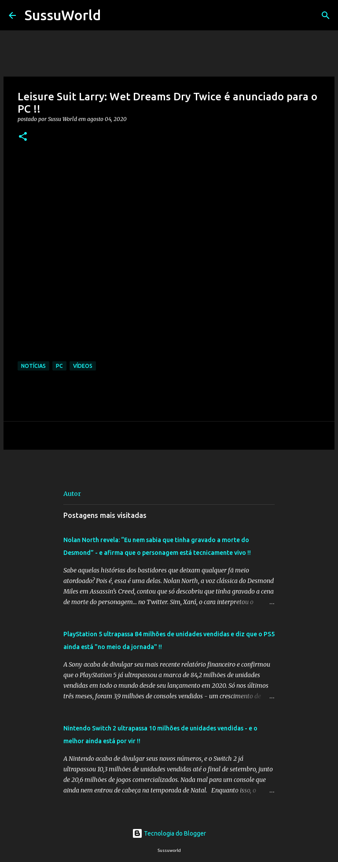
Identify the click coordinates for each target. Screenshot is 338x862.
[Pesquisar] (113, 15)
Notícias (33, 366)
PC (59, 366)
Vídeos (82, 366)
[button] (23, 137)
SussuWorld (63, 15)
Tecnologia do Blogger (169, 833)
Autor (72, 494)
